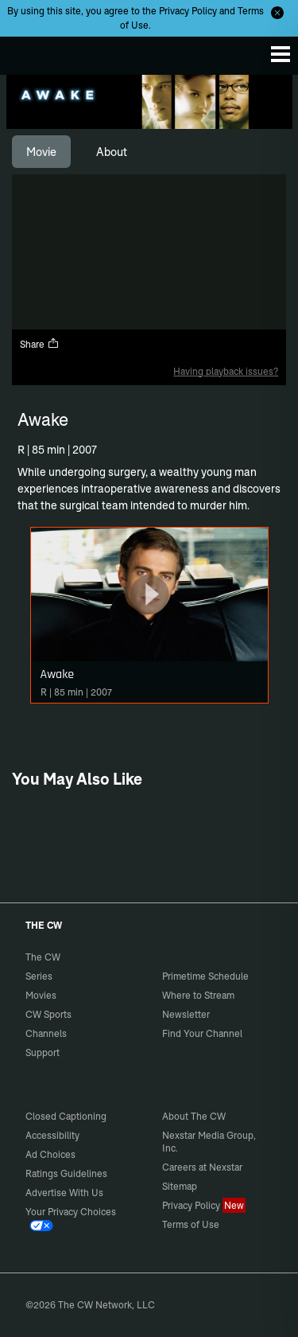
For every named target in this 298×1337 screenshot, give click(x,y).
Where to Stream (198, 995)
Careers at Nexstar (202, 1167)
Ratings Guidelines (66, 1173)
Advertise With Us (64, 1193)
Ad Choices (50, 1154)
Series (38, 976)
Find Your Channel (202, 1033)
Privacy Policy (188, 11)
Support (42, 1052)
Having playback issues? (225, 371)
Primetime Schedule (205, 976)
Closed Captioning (65, 1116)
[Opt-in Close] (277, 12)
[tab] (41, 152)
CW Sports (48, 1014)
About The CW (194, 1116)
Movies (40, 995)
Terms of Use (190, 1224)
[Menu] (280, 54)
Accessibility (52, 1135)
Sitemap (179, 1186)
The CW (28, 52)
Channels (46, 1033)
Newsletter (186, 1014)
